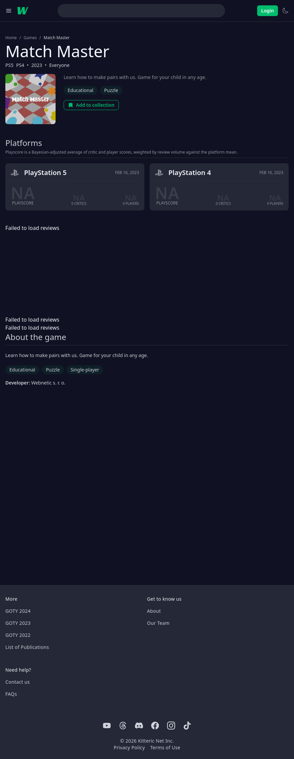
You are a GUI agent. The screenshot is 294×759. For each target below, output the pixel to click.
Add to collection (91, 105)
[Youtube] (107, 726)
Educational (80, 90)
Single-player (85, 369)
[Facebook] (155, 726)
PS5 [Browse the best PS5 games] (9, 65)
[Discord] (139, 726)
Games (30, 37)
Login (267, 10)
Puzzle (111, 90)
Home (11, 37)
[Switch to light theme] (285, 10)
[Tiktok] (187, 726)
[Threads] (123, 726)
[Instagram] (171, 726)
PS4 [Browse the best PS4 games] (20, 65)
